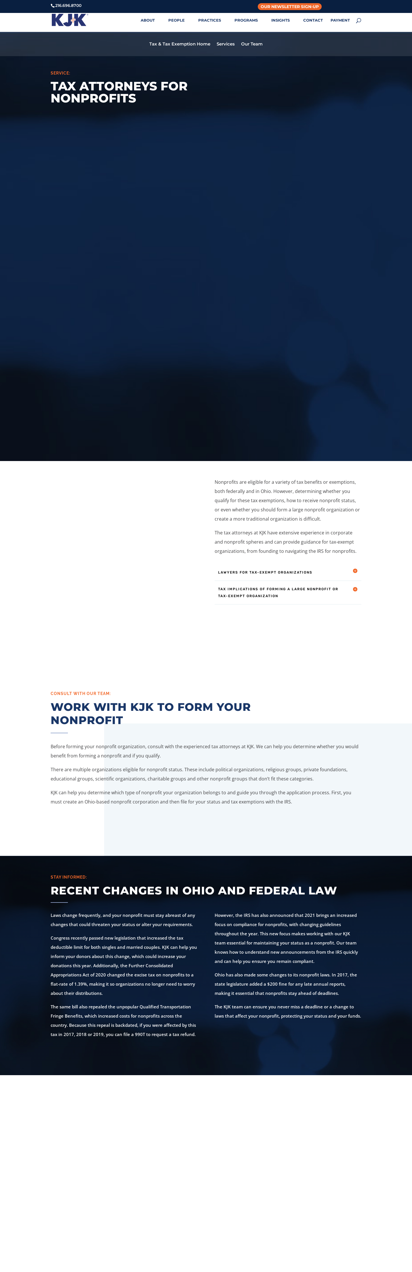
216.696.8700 (147, 1207)
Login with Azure (314, 1206)
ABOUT (148, 20)
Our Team (252, 44)
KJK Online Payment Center (325, 1166)
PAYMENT (340, 20)
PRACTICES (209, 20)
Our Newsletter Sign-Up (290, 6)
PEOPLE (176, 20)
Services (226, 44)
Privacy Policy (311, 1179)
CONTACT (313, 20)
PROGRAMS (246, 20)
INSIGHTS (280, 20)
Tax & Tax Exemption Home (179, 44)
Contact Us (206, 1108)
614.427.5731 (229, 1207)
